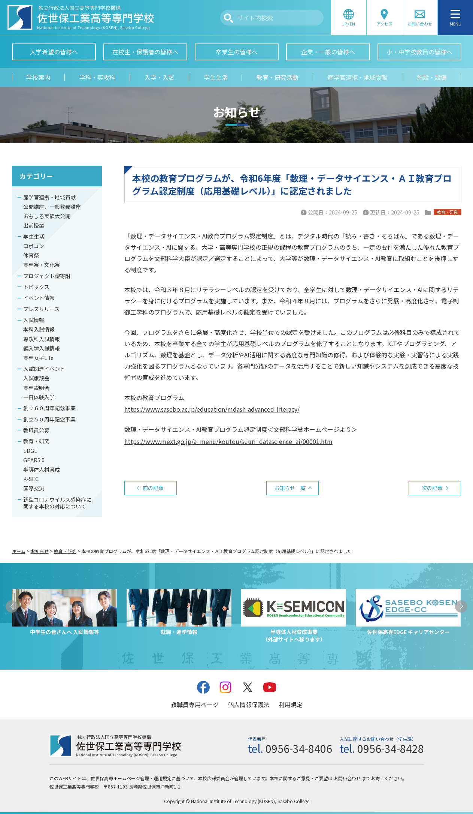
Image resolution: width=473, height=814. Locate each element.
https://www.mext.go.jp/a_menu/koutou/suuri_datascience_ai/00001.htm (228, 441)
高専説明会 (36, 387)
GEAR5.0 (34, 460)
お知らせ (40, 551)
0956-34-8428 (390, 748)
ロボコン (33, 246)
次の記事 (432, 488)
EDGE (30, 450)
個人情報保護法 (249, 704)
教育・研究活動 (277, 77)
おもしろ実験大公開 (46, 216)
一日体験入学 (39, 397)
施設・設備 (432, 77)
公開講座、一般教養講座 (52, 206)
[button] (12, 606)
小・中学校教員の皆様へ (419, 51)
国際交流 (33, 488)
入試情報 (33, 320)
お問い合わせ (347, 778)
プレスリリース (41, 309)
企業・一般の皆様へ (328, 51)
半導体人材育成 (41, 469)
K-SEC (31, 479)
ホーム (18, 551)
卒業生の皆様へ (237, 51)
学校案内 (38, 77)
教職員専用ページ (195, 704)
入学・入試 (160, 77)
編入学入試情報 (41, 348)
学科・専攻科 (97, 77)
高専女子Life (38, 357)
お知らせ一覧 (290, 488)
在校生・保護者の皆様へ (145, 51)
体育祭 (31, 255)
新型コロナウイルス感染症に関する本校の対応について (57, 503)
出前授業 (33, 225)
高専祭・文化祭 (41, 264)
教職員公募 (36, 430)
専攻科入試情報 (41, 339)
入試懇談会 (36, 378)
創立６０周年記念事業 (49, 408)
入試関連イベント (44, 368)
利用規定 (291, 704)
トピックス (36, 287)
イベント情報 (39, 297)
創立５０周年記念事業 (49, 419)
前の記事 (153, 488)
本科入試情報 (39, 329)
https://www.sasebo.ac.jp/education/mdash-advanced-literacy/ (212, 409)
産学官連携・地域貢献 (358, 77)
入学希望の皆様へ (54, 51)
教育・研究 (36, 441)
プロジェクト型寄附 (46, 276)
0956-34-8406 (299, 748)
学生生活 (216, 77)
